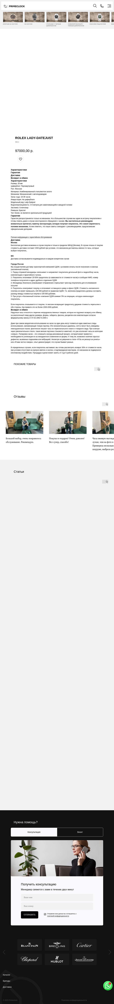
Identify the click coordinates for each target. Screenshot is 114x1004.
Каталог (6, 975)
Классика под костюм (98, 24)
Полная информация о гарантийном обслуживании (31, 237)
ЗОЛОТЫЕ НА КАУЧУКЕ (10, 24)
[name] (57, 897)
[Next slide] (110, 952)
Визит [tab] (80, 832)
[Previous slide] (4, 952)
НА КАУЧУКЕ (28, 24)
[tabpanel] (57, 882)
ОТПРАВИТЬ (29, 915)
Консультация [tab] (34, 832)
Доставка (7, 987)
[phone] (57, 906)
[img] (13, 17)
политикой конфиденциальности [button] (58, 916)
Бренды (6, 981)
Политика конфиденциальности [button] (74, 1000)
